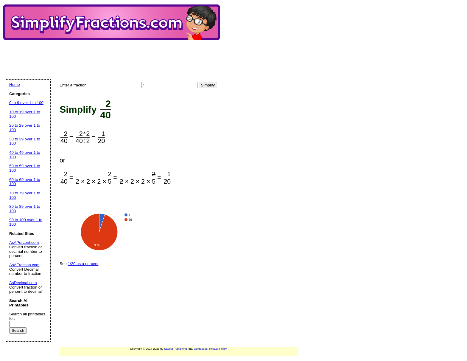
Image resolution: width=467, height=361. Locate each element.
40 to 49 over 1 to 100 (24, 154)
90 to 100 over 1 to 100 (25, 222)
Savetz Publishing (175, 348)
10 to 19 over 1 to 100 (24, 114)
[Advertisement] (114, 54)
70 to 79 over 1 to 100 (24, 195)
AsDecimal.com (23, 283)
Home (14, 84)
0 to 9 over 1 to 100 (26, 102)
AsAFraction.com (24, 265)
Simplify (208, 85)
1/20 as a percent (83, 263)
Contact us (201, 348)
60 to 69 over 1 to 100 (24, 181)
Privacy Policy (218, 348)
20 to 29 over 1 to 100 (24, 127)
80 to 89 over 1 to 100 (24, 208)
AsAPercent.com (24, 242)
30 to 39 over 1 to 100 (24, 141)
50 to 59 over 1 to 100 (24, 168)
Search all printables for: (27, 316)
